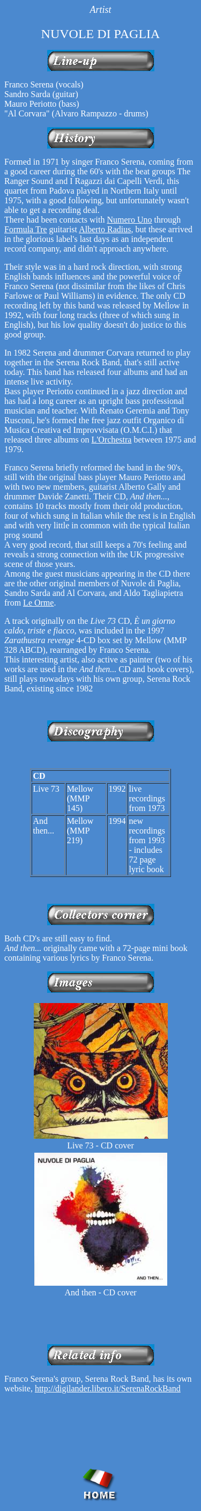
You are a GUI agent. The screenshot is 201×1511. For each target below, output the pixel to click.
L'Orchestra (112, 439)
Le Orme (38, 602)
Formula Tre (25, 229)
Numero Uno (129, 219)
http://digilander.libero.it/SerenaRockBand (108, 1388)
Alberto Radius (105, 229)
